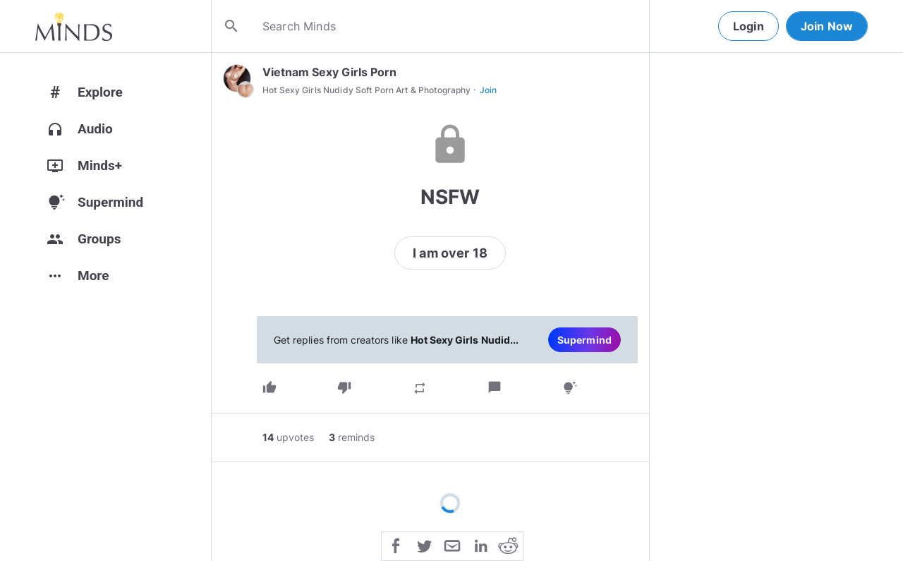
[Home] (73, 26)
